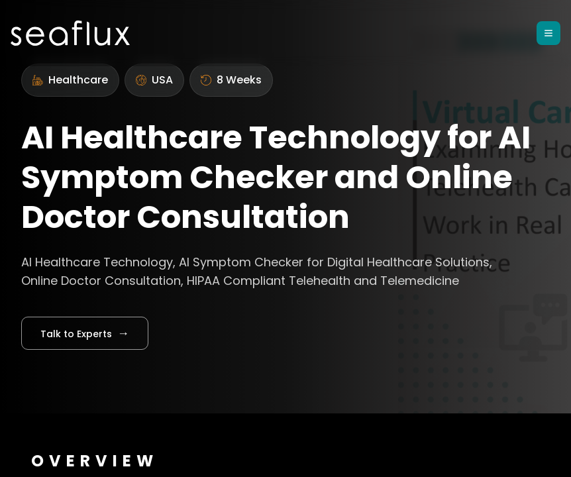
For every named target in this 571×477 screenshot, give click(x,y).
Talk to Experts (84, 333)
